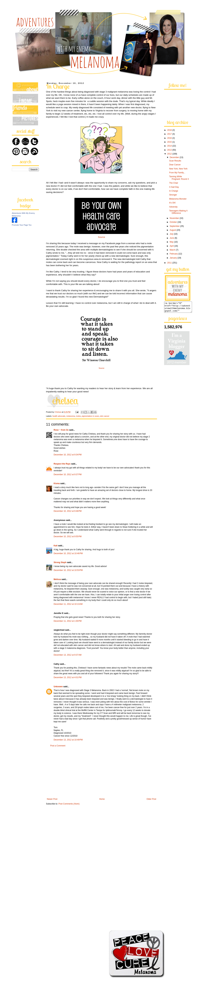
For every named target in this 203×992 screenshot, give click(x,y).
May (172, 242)
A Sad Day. (174, 187)
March (173, 250)
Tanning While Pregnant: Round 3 (179, 177)
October (173, 222)
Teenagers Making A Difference (178, 212)
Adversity (173, 207)
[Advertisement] (101, 772)
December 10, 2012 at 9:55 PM (68, 536)
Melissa (57, 579)
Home (102, 799)
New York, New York (178, 169)
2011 (169, 263)
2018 (169, 130)
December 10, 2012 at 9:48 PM (68, 511)
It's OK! (172, 203)
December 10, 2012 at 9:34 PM (68, 454)
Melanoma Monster (178, 199)
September (175, 226)
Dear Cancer (175, 164)
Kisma (57, 483)
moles (78, 416)
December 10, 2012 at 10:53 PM (68, 570)
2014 (169, 146)
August (173, 230)
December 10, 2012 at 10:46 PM (68, 553)
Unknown (58, 686)
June (172, 238)
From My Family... (177, 172)
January (173, 258)
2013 (169, 150)
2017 (169, 134)
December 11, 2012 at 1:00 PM (68, 621)
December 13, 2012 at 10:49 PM (68, 740)
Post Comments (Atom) (69, 804)
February (174, 254)
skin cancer (104, 416)
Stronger (173, 195)
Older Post (151, 799)
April (172, 246)
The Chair (173, 183)
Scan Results (175, 161)
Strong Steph (60, 562)
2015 (169, 142)
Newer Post (52, 799)
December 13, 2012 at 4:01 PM (68, 677)
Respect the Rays (62, 464)
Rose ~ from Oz (61, 430)
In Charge (173, 191)
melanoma (70, 416)
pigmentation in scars (90, 416)
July (172, 234)
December (175, 157)
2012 (169, 154)
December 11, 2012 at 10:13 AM (68, 604)
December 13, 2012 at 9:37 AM (67, 655)
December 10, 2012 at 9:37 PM (68, 474)
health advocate (58, 416)
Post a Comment (57, 746)
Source (101, 237)
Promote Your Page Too (21, 225)
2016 (169, 138)
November (175, 218)
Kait (56, 545)
